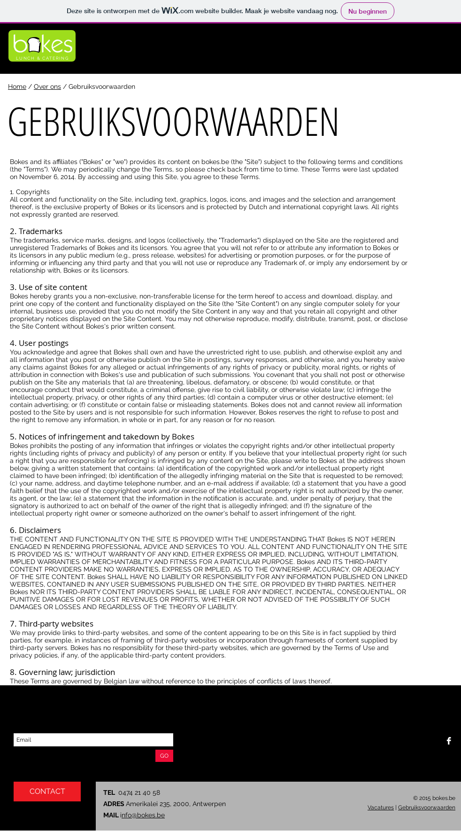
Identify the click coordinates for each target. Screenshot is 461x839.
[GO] (164, 756)
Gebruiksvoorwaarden (426, 807)
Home (17, 86)
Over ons (47, 86)
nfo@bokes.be (143, 815)
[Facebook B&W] (449, 741)
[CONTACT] (47, 791)
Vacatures (381, 807)
